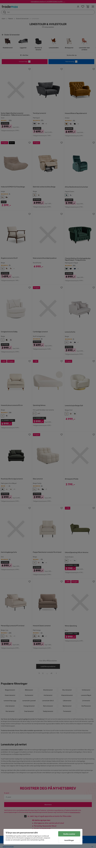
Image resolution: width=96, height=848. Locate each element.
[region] (43, 837)
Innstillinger (69, 840)
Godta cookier (69, 834)
